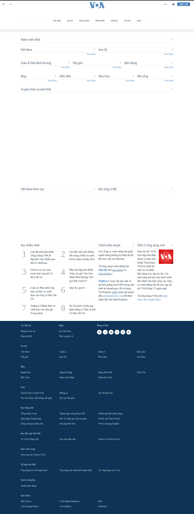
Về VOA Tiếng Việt (30, 439)
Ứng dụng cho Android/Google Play (76, 470)
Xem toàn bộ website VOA (33, 454)
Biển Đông (100, 20)
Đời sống (155, 76)
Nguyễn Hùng (66, 372)
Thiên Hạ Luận (105, 377)
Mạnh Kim (26, 372)
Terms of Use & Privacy (109, 439)
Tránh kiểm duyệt (116, 245)
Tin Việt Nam (65, 331)
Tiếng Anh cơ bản (29, 413)
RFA (100, 501)
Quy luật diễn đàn (68, 439)
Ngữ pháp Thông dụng (31, 418)
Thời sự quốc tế (66, 336)
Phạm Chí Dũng (67, 377)
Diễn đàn (78, 76)
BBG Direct (26, 501)
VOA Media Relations (70, 501)
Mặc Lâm (25, 377)
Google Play (105, 273)
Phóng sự (64, 393)
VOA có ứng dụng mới (155, 245)
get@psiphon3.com (113, 296)
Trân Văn (141, 372)
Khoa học (116, 76)
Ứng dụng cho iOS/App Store (34, 470)
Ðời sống (102, 356)
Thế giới (97, 63)
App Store (117, 270)
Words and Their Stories (109, 418)
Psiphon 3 (103, 281)
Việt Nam (57, 20)
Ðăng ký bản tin (28, 331)
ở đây (115, 292)
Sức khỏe (141, 356)
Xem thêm (91, 54)
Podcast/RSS (26, 336)
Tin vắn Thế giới (67, 398)
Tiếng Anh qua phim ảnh (32, 423)
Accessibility (65, 506)
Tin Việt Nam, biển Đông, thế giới (36, 398)
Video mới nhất (97, 39)
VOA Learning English (108, 423)
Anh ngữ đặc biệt (67, 423)
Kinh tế (101, 351)
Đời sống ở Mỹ (135, 189)
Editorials (102, 506)
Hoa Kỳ (70, 20)
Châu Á (63, 351)
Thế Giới (127, 20)
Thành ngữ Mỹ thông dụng (110, 413)
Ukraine (114, 20)
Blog (139, 20)
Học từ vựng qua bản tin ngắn (73, 418)
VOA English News (30, 506)
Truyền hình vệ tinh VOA (97, 89)
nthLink (102, 270)
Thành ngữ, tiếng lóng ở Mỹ (72, 413)
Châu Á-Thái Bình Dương (45, 63)
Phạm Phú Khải (105, 372)
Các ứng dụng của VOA (109, 470)
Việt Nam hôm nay (58, 189)
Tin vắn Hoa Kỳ (105, 393)
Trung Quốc (84, 20)
